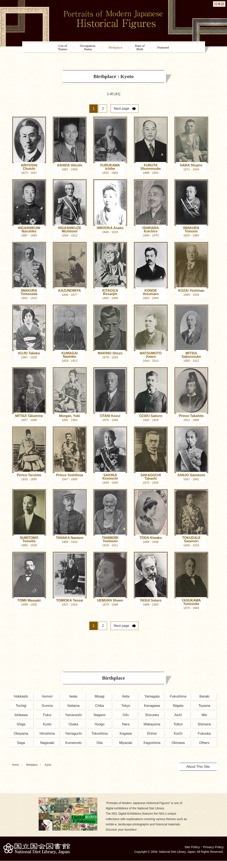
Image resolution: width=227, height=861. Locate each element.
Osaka (73, 726)
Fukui (47, 717)
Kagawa (126, 735)
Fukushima (178, 698)
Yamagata (152, 698)
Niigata (178, 707)
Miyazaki (125, 744)
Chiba (99, 707)
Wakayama (152, 726)
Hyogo (99, 726)
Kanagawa (152, 707)
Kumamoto (73, 744)
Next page (121, 110)
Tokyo (125, 707)
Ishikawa (20, 717)
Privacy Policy (213, 847)
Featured (173, 48)
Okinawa (178, 744)
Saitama (73, 707)
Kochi (178, 735)
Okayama (21, 735)
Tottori (178, 726)
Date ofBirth (145, 48)
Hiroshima (47, 735)
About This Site (198, 768)
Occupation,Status (82, 48)
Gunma (47, 707)
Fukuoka (204, 735)
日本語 (219, 4)
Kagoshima (151, 744)
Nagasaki (47, 744)
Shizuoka (152, 717)
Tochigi (21, 707)
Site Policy (191, 847)
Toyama (204, 707)
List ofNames (52, 48)
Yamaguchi (73, 735)
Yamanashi (73, 717)
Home (15, 766)
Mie (204, 717)
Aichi (178, 717)
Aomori (47, 698)
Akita (126, 698)
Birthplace (116, 48)
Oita (100, 744)
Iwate (73, 698)
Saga (21, 744)
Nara (125, 726)
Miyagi (99, 698)
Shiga (21, 726)
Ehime (152, 735)
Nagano (99, 717)
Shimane (204, 726)
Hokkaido (21, 698)
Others (204, 744)
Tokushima (99, 735)
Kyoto (47, 726)
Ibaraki (204, 698)
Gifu (126, 717)
